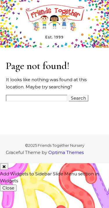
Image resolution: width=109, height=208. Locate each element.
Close (8, 188)
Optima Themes (66, 152)
